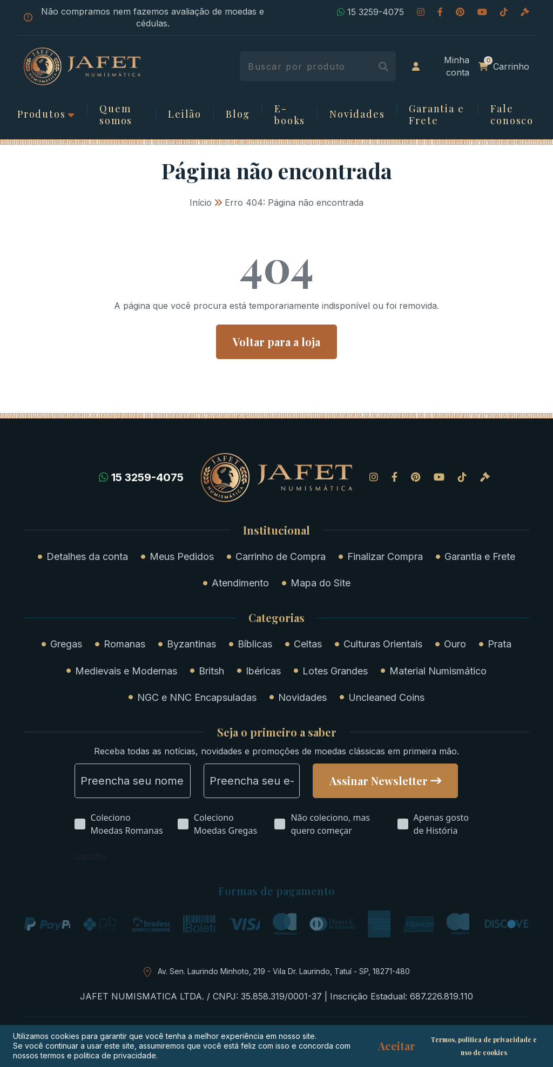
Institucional (276, 530)
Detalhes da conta (87, 556)
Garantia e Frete (436, 114)
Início (201, 202)
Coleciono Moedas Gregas (225, 824)
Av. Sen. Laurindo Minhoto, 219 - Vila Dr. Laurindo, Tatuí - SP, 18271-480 (284, 971)
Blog (238, 114)
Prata (499, 644)
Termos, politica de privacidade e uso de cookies (484, 1046)
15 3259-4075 (370, 11)
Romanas (124, 644)
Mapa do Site (320, 583)
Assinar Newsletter (378, 780)
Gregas (66, 644)
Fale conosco (512, 114)
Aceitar (396, 1045)
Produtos (41, 114)
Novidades (357, 114)
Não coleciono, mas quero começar (330, 824)
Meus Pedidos (182, 556)
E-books (289, 114)
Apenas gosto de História (441, 824)
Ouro (455, 644)
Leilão (184, 114)
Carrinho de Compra (280, 556)
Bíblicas (255, 644)
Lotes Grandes (335, 671)
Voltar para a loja (276, 341)
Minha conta (440, 66)
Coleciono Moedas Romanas (127, 824)
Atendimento (240, 583)
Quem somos (115, 114)
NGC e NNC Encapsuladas (197, 697)
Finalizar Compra (385, 556)
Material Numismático (438, 671)
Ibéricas (263, 671)
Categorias (276, 617)
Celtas (308, 644)
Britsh (211, 671)
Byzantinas (191, 644)
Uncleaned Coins (386, 697)
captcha (90, 856)
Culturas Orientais (382, 644)
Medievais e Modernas (126, 671)
